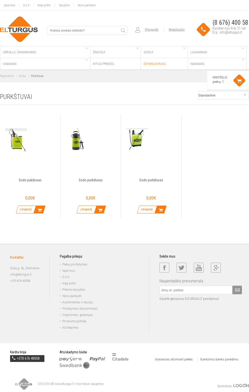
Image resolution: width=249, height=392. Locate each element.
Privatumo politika (74, 321)
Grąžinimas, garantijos (77, 315)
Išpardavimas (155, 64)
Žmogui (115, 51)
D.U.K (26, 5)
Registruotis (177, 29)
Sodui (164, 51)
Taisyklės (64, 5)
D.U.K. (66, 277)
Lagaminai (217, 51)
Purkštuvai (37, 76)
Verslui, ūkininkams (45, 51)
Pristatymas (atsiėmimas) (80, 308)
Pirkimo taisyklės (73, 289)
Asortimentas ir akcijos (77, 302)
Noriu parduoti (87, 5)
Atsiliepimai (70, 327)
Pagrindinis (7, 76)
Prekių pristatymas (75, 264)
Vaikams (45, 62)
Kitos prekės (103, 64)
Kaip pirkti (44, 5)
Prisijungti (151, 29)
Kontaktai (16, 257)
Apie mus (9, 5)
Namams (217, 62)
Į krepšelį (26, 209)
